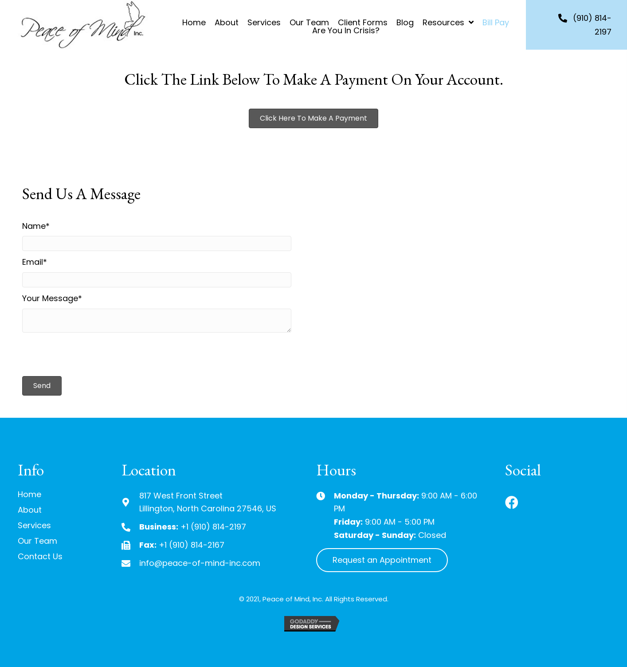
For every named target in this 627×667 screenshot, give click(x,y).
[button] (313, 118)
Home (29, 494)
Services (34, 525)
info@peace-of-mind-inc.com (199, 563)
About (30, 509)
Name (34, 225)
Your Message (50, 298)
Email (32, 261)
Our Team (37, 540)
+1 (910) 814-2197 (213, 526)
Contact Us (40, 556)
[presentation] (89, 354)
